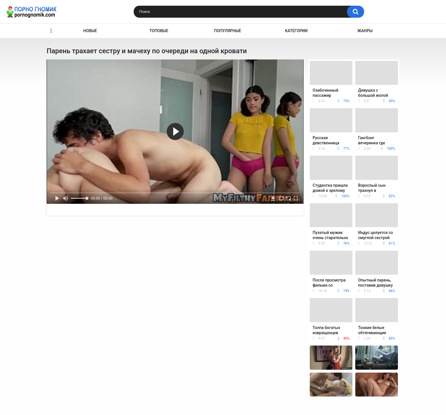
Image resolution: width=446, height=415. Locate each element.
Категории (296, 30)
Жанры (365, 30)
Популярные (227, 30)
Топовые (158, 30)
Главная (51, 31)
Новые (90, 30)
